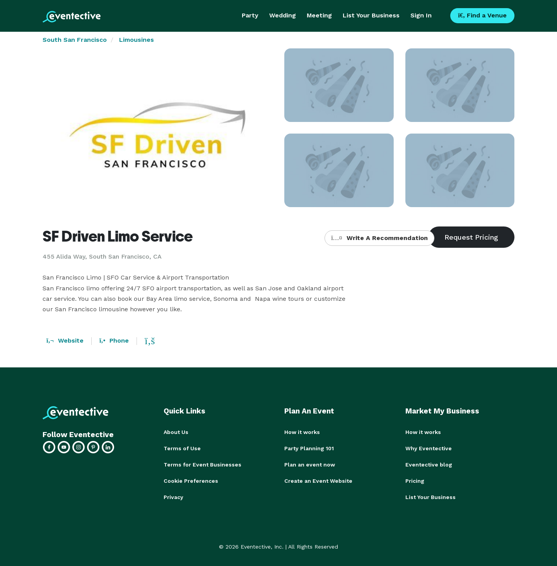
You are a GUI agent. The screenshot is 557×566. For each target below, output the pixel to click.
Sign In (421, 15)
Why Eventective (428, 448)
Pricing (414, 481)
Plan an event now (309, 464)
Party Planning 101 (309, 448)
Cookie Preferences (191, 481)
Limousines (136, 39)
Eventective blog (428, 464)
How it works (302, 432)
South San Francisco (75, 39)
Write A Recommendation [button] (379, 238)
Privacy (173, 497)
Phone (114, 340)
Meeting (319, 15)
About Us (176, 432)
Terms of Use (182, 448)
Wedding (282, 15)
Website (65, 340)
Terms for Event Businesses (202, 464)
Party (250, 15)
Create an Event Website (318, 481)
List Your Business (371, 15)
